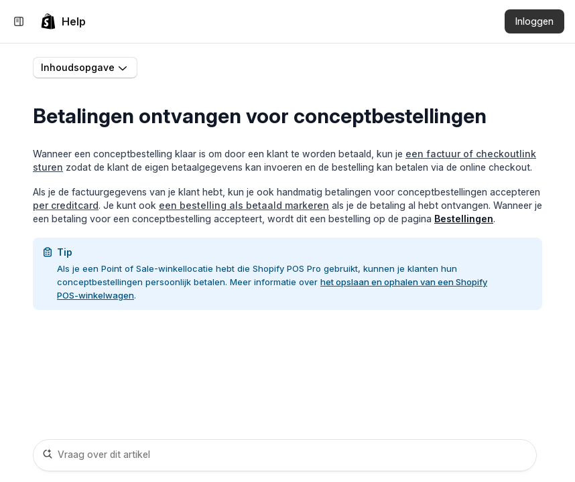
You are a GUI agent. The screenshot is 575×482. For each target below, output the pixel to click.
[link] (63, 21)
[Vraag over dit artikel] (285, 455)
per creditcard (66, 205)
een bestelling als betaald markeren (244, 205)
